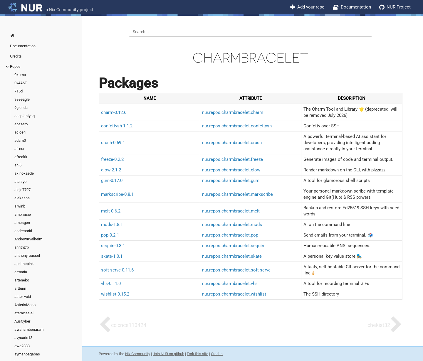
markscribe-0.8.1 (117, 194)
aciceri (20, 132)
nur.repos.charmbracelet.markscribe (237, 194)
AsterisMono (25, 305)
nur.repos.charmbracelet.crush (232, 142)
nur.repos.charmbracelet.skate (232, 256)
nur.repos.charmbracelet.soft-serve (236, 270)
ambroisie (22, 214)
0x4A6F (20, 83)
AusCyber (22, 321)
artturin (20, 288)
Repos (15, 66)
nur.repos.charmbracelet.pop (230, 235)
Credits (16, 56)
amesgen (22, 222)
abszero (21, 124)
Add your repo (311, 7)
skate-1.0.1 (111, 256)
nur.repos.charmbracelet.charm (232, 112)
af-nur (19, 148)
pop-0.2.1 (110, 235)
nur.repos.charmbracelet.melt (231, 211)
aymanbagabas (27, 354)
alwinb (19, 206)
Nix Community (137, 354)
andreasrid (23, 231)
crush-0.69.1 (113, 142)
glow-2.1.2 (111, 170)
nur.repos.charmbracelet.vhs (230, 283)
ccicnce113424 (128, 325)
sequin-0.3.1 (113, 245)
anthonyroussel (27, 255)
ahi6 (17, 165)
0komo (20, 74)
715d (18, 91)
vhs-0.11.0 (111, 283)
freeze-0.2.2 (112, 159)
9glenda (21, 107)
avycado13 (23, 337)
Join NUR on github (168, 354)
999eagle (22, 99)
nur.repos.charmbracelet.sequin (233, 245)
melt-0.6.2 (110, 211)
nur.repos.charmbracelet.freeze (232, 159)
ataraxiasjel (23, 313)
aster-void (22, 296)
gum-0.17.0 (111, 180)
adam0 (20, 140)
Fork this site (197, 354)
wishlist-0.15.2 (115, 294)
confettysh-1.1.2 (116, 126)
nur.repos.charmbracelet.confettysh (237, 126)
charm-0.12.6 (113, 112)
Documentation (356, 7)
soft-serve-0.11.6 (117, 270)
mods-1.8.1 (112, 224)
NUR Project (399, 7)
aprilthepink (24, 264)
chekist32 (378, 325)
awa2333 (22, 346)
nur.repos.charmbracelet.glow (231, 170)
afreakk (20, 157)
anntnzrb (21, 247)
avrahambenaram (28, 329)
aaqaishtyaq (24, 116)
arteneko (21, 280)
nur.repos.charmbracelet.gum (230, 180)
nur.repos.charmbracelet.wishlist (234, 294)
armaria (20, 272)
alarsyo (20, 181)
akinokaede (24, 173)
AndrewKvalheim (28, 239)
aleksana (22, 198)
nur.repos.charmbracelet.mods (232, 224)
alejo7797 (22, 190)
